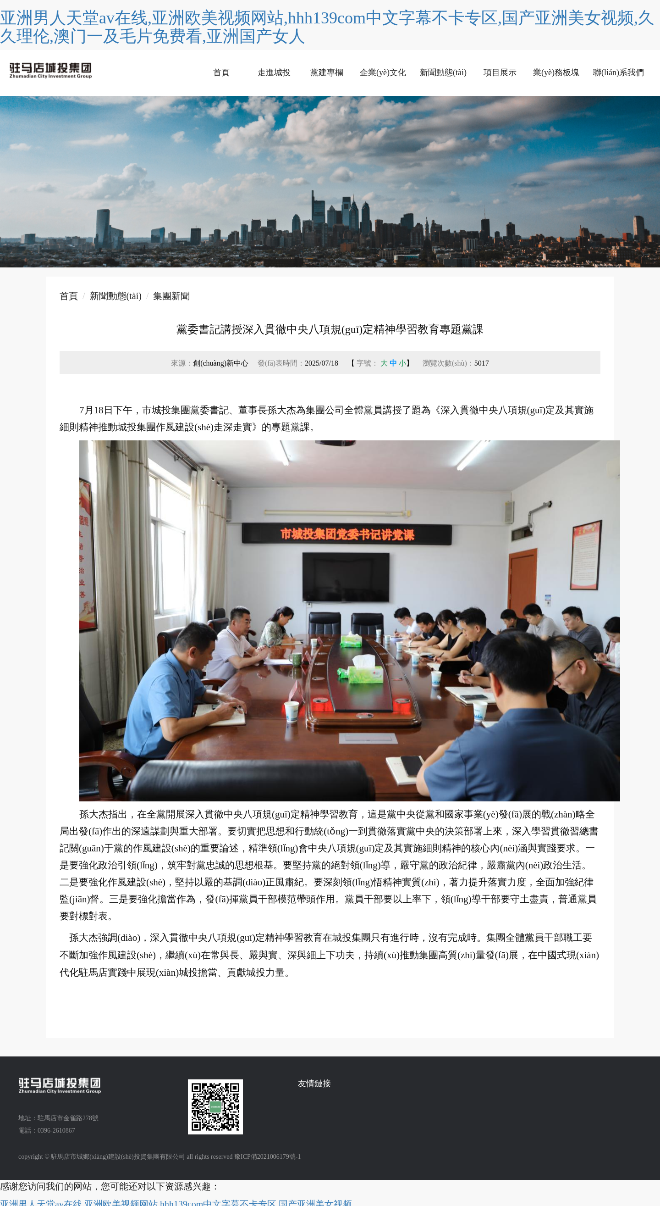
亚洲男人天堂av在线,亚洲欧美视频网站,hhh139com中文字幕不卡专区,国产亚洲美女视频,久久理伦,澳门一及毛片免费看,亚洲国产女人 (327, 27)
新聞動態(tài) (443, 72)
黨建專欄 (326, 72)
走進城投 (274, 72)
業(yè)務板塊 (556, 72)
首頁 (221, 72)
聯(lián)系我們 (618, 72)
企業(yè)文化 (383, 72)
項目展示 (500, 72)
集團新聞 (171, 296)
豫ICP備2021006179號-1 (267, 1156)
